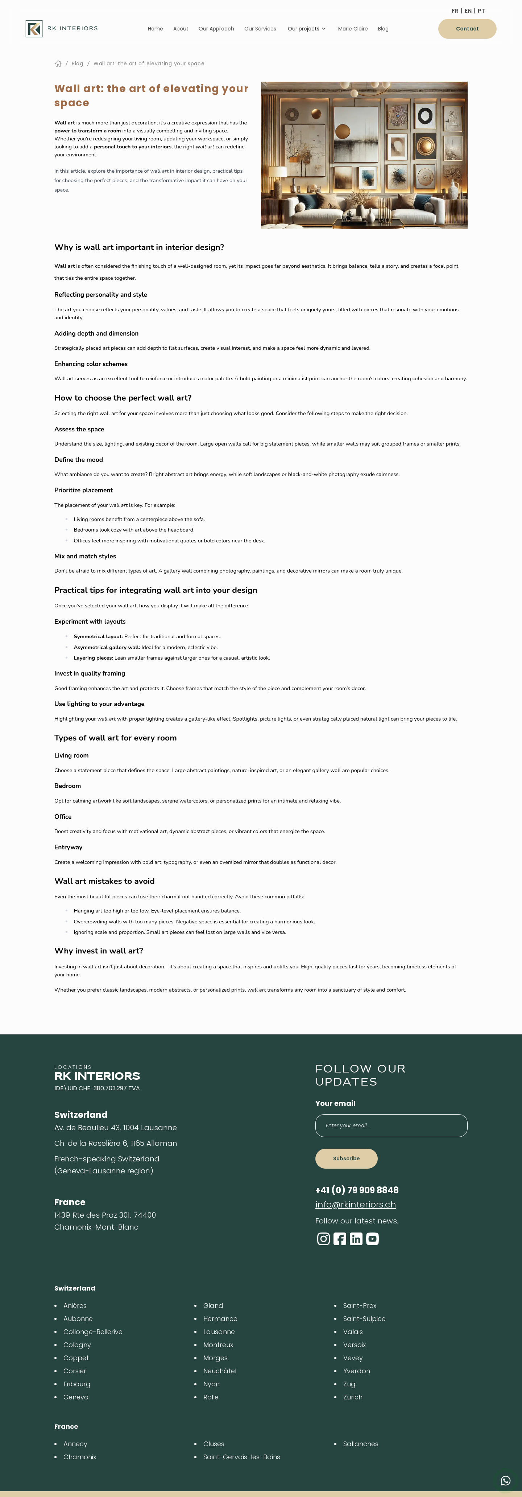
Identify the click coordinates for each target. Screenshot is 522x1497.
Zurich (352, 1397)
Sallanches (360, 1443)
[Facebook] (340, 1239)
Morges (215, 1357)
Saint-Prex (359, 1305)
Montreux (218, 1344)
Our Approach (216, 28)
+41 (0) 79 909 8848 (357, 1190)
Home (155, 28)
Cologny (77, 1344)
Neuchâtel (219, 1370)
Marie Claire (353, 28)
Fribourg (77, 1384)
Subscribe (346, 1158)
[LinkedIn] (356, 1239)
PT (481, 11)
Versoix (354, 1344)
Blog (383, 28)
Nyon (211, 1384)
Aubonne (78, 1318)
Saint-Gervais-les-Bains (241, 1456)
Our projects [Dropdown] (307, 28)
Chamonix (79, 1456)
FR (455, 11)
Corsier (74, 1370)
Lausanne (219, 1331)
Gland (213, 1305)
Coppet (76, 1357)
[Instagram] (323, 1239)
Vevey (353, 1357)
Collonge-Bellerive (93, 1331)
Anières (75, 1305)
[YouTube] (372, 1239)
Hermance (220, 1318)
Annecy (75, 1443)
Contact (467, 28)
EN (468, 11)
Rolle (211, 1397)
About (180, 28)
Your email (335, 1103)
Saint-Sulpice (364, 1318)
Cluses (213, 1443)
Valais (353, 1331)
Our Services (260, 28)
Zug (349, 1384)
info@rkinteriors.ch (355, 1204)
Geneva (76, 1397)
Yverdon (356, 1370)
